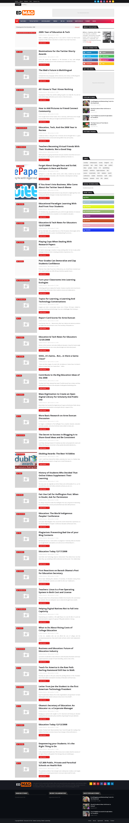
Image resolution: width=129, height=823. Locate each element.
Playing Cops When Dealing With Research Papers (55, 243)
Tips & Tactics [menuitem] (33, 21)
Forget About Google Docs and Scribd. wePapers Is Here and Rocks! (58, 167)
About (21, 1)
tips (92, 165)
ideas (85, 168)
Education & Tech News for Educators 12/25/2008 (58, 338)
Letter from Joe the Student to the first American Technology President (58, 688)
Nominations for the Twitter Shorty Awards (57, 52)
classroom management (92, 211)
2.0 (111, 162)
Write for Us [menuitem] (79, 21)
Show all (77, 27)
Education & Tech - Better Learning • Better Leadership (37, 820)
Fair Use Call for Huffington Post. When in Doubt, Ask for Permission (58, 495)
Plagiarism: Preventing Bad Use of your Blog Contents (58, 534)
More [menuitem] (94, 21)
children (88, 206)
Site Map (107, 820)
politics (110, 165)
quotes (87, 220)
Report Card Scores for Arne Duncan (57, 317)
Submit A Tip (36, 1)
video (96, 165)
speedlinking (106, 168)
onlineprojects (93, 162)
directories (99, 175)
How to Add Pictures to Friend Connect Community (58, 109)
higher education (101, 170)
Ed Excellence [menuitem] (46, 21)
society (100, 162)
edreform (92, 170)
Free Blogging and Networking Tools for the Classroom (102, 102)
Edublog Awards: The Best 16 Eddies (57, 453)
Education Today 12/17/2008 (53, 551)
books (95, 168)
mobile (93, 175)
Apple (87, 197)
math (106, 175)
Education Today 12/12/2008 (53, 724)
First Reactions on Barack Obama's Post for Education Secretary (59, 572)
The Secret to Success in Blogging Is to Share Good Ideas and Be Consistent (58, 436)
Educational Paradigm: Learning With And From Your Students (57, 205)
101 (100, 168)
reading (87, 225)
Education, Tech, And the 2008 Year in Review (58, 129)
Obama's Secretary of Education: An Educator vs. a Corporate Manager (57, 707)
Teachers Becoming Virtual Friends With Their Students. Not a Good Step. (59, 148)
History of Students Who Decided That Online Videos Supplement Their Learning (58, 475)
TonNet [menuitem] (87, 21)
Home (16, 1)
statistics (104, 173)
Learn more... (43, 43)
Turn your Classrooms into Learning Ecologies (57, 281)
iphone (106, 178)
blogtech (107, 162)
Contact (112, 820)
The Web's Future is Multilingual (55, 70)
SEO (108, 170)
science (85, 173)
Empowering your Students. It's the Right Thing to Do (57, 745)
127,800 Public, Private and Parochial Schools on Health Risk (57, 764)
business (86, 178)
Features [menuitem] (23, 21)
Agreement (100, 820)
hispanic (87, 216)
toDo (110, 175)
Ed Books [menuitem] (70, 21)
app (106, 165)
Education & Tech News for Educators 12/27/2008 (58, 224)
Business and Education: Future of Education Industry (56, 650)
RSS (101, 178)
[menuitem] (17, 21)
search (109, 173)
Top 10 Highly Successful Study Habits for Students (101, 116)
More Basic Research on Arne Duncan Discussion (57, 417)
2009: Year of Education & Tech (54, 32)
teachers (86, 170)
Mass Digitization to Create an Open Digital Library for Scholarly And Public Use (58, 396)
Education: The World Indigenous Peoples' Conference (55, 515)
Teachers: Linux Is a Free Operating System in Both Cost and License (56, 591)
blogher (87, 202)
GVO (98, 173)
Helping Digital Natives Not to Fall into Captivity (58, 610)
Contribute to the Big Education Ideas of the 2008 (59, 376)
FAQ (31, 1)
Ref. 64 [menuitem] (62, 21)
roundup (86, 162)
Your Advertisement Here (83, 13)
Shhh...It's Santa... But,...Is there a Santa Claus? (58, 357)
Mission (26, 1)
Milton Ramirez (43, 35)
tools (97, 178)
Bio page (88, 42)
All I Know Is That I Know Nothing (56, 89)
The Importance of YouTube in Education (99, 123)
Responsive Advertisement (98, 83)
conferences (87, 175)
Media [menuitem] (55, 21)
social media (92, 173)
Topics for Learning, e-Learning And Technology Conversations (57, 300)
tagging (87, 230)
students (92, 178)
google (90, 168)
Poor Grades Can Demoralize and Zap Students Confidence (57, 262)
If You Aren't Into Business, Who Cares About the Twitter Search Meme (58, 186)
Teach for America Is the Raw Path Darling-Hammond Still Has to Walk (57, 669)
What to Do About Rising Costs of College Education (55, 629)
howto (101, 165)
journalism (86, 165)
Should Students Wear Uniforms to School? (101, 109)
